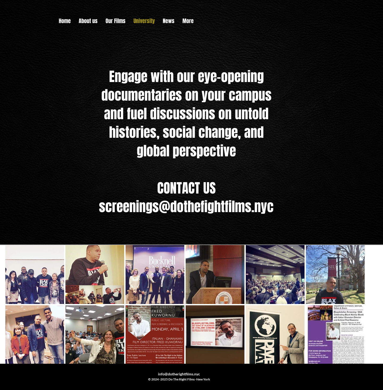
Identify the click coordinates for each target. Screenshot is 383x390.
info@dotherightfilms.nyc (179, 374)
